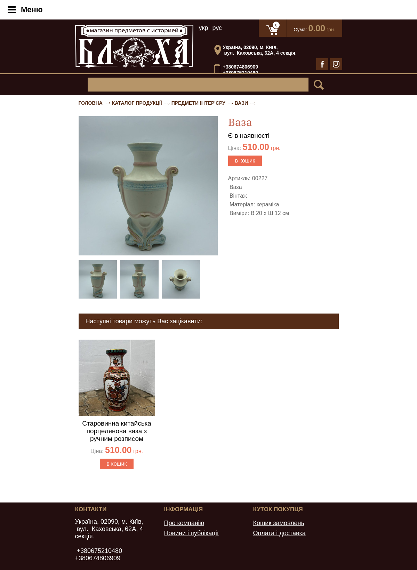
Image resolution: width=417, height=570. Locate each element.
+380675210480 (240, 73)
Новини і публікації (191, 533)
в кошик (245, 161)
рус (217, 27)
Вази (241, 103)
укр (203, 27)
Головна (91, 103)
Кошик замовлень (278, 523)
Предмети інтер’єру (198, 103)
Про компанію (184, 523)
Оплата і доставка (279, 533)
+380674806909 (240, 67)
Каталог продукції (137, 103)
